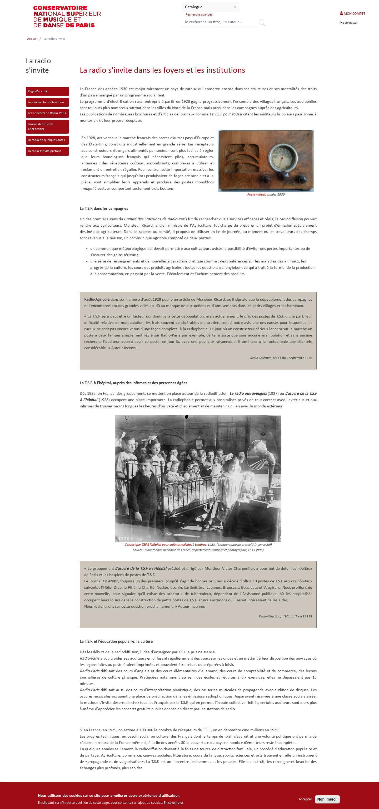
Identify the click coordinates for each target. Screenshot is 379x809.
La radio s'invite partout (44, 151)
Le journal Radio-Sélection (46, 102)
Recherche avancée (199, 14)
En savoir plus (173, 803)
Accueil (32, 39)
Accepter (305, 799)
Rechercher (264, 24)
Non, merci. (327, 799)
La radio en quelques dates (46, 140)
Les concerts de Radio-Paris (47, 113)
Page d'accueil (38, 91)
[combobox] (211, 7)
